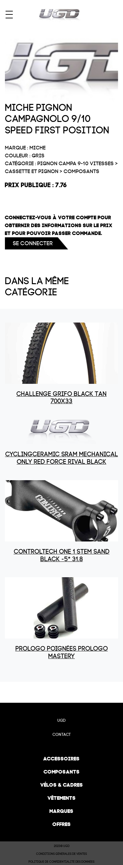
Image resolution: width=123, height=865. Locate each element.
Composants (62, 772)
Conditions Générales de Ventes (61, 853)
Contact (61, 734)
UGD (61, 720)
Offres (61, 824)
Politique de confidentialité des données (61, 861)
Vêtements (62, 798)
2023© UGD (62, 846)
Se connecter (33, 243)
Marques (61, 811)
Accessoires (61, 759)
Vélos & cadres (61, 785)
